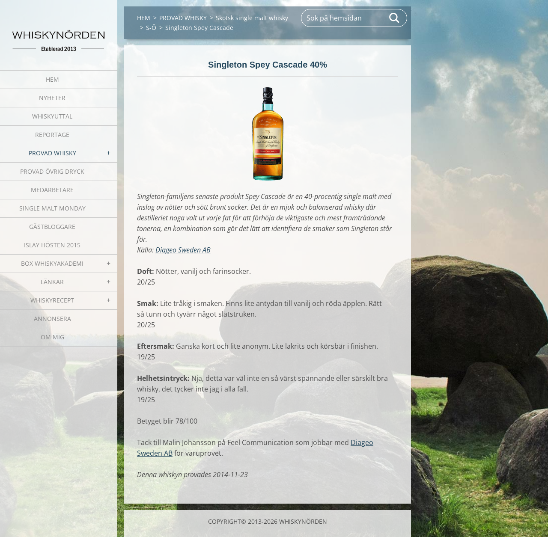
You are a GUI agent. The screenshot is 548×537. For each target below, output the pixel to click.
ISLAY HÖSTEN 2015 (52, 245)
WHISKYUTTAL (52, 116)
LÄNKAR (52, 282)
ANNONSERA (52, 318)
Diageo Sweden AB (183, 250)
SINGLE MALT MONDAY (52, 208)
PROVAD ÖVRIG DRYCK (52, 171)
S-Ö (151, 28)
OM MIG (52, 337)
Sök (394, 18)
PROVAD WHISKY (52, 153)
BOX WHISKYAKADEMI (52, 263)
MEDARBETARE (52, 190)
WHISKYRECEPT (52, 300)
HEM (52, 79)
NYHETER (52, 98)
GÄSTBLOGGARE (52, 227)
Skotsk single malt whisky (252, 18)
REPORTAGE (52, 135)
